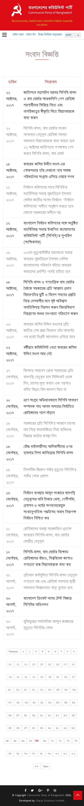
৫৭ (25, 728)
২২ (33, 677)
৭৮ (41, 754)
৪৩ (58, 702)
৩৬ (74, 690)
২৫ (57, 677)
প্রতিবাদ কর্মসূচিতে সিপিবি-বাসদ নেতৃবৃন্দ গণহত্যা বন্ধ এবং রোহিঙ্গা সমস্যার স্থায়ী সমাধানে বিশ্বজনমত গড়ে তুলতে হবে (50, 581)
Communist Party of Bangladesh (46, 795)
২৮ (9, 690)
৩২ (41, 690)
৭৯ (49, 754)
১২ (25, 664)
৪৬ (10, 715)
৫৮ (33, 728)
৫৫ (10, 728)
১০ (10, 664)
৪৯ (33, 715)
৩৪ (58, 690)
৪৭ (17, 715)
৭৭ (33, 754)
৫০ (41, 715)
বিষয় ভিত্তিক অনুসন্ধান (50, 34)
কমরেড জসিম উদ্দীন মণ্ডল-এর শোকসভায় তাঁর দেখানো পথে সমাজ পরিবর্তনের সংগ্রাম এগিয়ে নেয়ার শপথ (49, 170)
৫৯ (41, 728)
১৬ (57, 664)
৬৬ (22, 741)
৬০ (49, 728)
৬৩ (73, 728)
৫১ (49, 715)
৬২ (65, 728)
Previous (13, 651)
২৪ (49, 677)
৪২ (50, 702)
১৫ (49, 664)
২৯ (17, 690)
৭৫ (17, 754)
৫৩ (65, 715)
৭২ (68, 741)
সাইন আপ (18, 34)
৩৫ (66, 690)
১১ (17, 664)
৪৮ (26, 715)
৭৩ (76, 741)
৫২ (57, 715)
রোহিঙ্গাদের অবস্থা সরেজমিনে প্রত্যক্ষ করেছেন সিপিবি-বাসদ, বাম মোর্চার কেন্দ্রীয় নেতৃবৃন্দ (47, 535)
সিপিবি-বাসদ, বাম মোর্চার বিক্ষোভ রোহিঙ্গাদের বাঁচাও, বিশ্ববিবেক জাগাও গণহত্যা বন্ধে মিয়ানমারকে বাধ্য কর (48, 558)
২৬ (65, 677)
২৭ (73, 677)
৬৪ (7, 741)
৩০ (25, 690)
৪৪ (65, 702)
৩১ (33, 690)
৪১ (42, 702)
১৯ (10, 677)
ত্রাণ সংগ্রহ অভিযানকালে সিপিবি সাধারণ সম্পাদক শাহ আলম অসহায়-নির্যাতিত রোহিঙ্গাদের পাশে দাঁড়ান (51, 406)
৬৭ (30, 741)
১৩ (33, 664)
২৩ (41, 677)
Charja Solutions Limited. (50, 800)
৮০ (57, 754)
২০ (18, 677)
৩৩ (50, 690)
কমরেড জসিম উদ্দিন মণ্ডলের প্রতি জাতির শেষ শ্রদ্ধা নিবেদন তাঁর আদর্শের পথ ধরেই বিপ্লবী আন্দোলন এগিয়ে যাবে (49, 330)
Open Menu (4, 35)
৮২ (73, 754)
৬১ (57, 728)
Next (46, 766)
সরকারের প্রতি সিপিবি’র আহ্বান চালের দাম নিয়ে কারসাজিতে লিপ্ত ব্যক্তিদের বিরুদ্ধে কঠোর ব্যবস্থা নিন (49, 429)
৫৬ (17, 728)
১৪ (41, 664)
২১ (26, 677)
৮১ (65, 754)
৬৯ (44, 741)
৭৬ (25, 754)
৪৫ (73, 702)
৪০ (34, 702)
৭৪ (9, 754)
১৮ (73, 664)
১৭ (65, 664)
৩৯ (26, 702)
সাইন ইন (31, 34)
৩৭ (10, 702)
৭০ (52, 741)
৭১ (60, 741)
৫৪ (73, 715)
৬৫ (15, 741)
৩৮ (18, 702)
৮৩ (37, 766)
